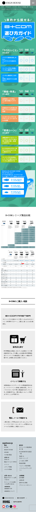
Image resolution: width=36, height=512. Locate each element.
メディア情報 (8, 467)
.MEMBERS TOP (8, 488)
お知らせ (6, 459)
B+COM (6, 447)
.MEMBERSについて (9, 491)
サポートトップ (23, 458)
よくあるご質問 (23, 460)
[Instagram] (14, 506)
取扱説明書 (22, 463)
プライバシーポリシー (25, 485)
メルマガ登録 (8, 469)
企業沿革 (21, 480)
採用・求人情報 (23, 482)
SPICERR (6, 452)
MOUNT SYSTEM (8, 449)
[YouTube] (3, 506)
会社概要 (21, 477)
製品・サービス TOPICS (10, 462)
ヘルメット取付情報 (24, 465)
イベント (6, 464)
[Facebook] (7, 506)
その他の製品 (8, 454)
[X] (11, 506)
